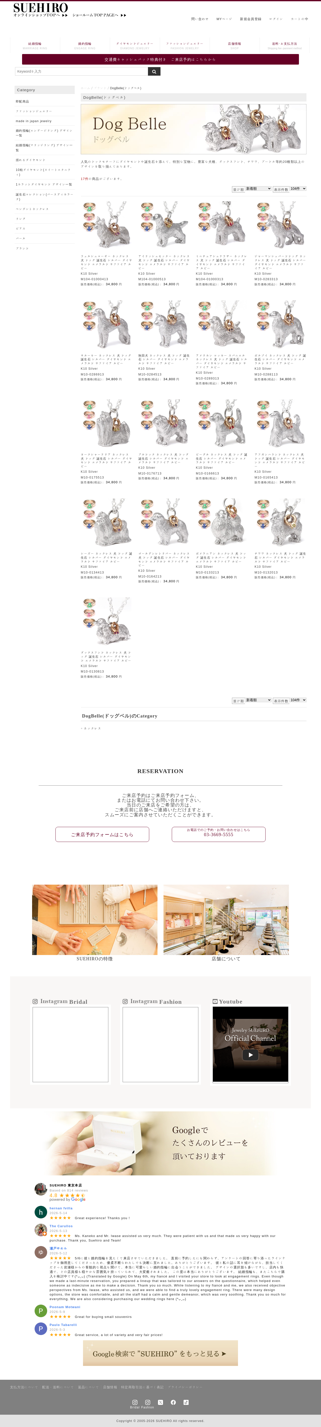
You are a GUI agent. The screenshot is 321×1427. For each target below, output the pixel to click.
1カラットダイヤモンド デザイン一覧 (44, 184)
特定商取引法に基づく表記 (142, 1387)
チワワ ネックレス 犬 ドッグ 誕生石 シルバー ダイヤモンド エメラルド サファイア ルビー (280, 557)
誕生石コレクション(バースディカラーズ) (45, 197)
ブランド (100, 88)
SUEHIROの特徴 (95, 958)
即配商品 (22, 101)
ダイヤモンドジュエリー (135, 46)
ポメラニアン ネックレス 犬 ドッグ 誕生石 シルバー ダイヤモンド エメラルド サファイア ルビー (221, 557)
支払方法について (24, 1387)
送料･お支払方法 (284, 46)
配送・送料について (58, 1387)
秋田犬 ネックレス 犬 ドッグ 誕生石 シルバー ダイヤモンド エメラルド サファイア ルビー (164, 359)
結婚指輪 (35, 46)
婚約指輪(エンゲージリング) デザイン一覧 (44, 133)
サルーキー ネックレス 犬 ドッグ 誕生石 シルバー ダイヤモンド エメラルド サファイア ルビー (106, 359)
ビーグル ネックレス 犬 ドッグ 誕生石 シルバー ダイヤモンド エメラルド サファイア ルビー (222, 458)
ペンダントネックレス (32, 208)
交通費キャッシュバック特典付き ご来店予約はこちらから (160, 59)
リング (21, 218)
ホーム (85, 88)
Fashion (147, 1407)
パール (21, 238)
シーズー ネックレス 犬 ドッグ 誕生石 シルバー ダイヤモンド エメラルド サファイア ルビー (106, 557)
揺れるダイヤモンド (31, 159)
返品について (88, 1387)
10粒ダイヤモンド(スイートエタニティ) (43, 172)
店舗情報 (235, 46)
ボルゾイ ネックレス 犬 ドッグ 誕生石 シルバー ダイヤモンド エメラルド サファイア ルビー (280, 359)
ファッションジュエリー (185, 46)
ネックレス (92, 728)
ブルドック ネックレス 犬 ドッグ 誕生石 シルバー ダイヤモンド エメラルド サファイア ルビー (163, 458)
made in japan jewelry (34, 120)
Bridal (135, 1407)
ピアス (21, 228)
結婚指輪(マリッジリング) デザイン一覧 (44, 147)
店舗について (226, 958)
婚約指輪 (85, 46)
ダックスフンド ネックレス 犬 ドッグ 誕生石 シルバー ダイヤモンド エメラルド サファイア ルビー (106, 656)
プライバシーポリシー (185, 1387)
